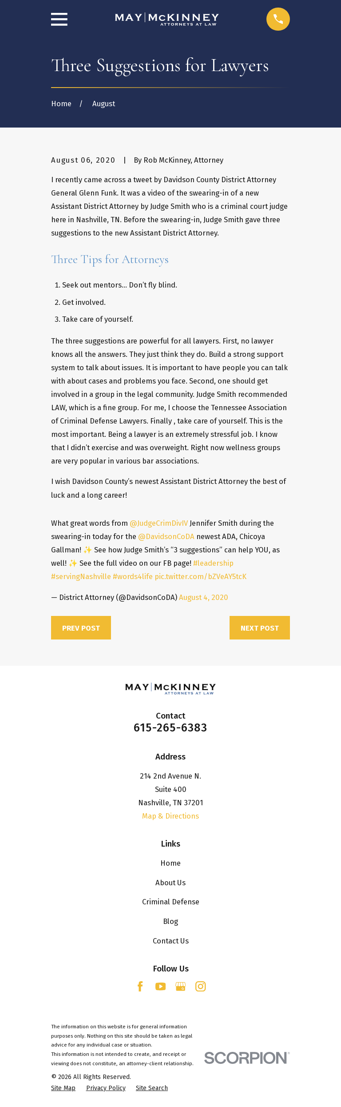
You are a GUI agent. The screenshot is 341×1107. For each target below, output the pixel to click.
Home (170, 863)
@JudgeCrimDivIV (159, 523)
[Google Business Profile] (180, 986)
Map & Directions (170, 815)
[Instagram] (200, 986)
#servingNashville (81, 576)
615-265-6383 (170, 728)
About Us (170, 882)
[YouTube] (160, 986)
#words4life (133, 576)
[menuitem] (63, 1088)
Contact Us (171, 940)
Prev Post (81, 627)
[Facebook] (140, 986)
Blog (170, 921)
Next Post (260, 627)
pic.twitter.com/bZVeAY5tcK (200, 576)
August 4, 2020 (203, 597)
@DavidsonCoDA (166, 536)
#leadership (213, 563)
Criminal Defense (170, 901)
